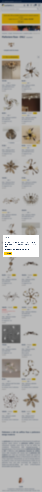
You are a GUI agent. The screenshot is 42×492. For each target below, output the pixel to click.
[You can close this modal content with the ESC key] (21, 246)
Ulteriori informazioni (22, 250)
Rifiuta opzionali (9, 250)
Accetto (8, 253)
